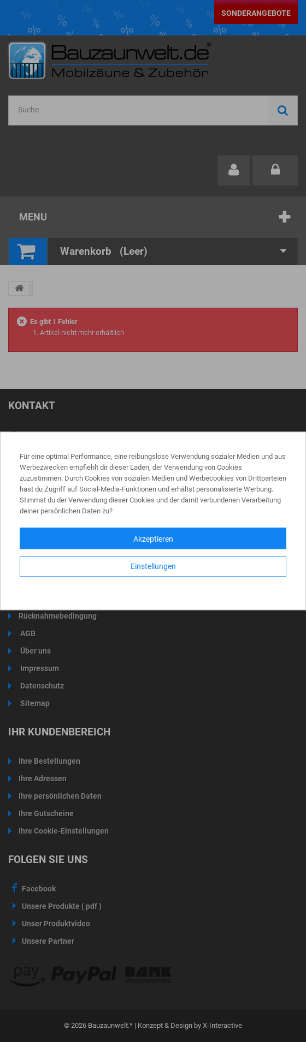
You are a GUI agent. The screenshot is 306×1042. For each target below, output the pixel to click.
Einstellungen (153, 566)
